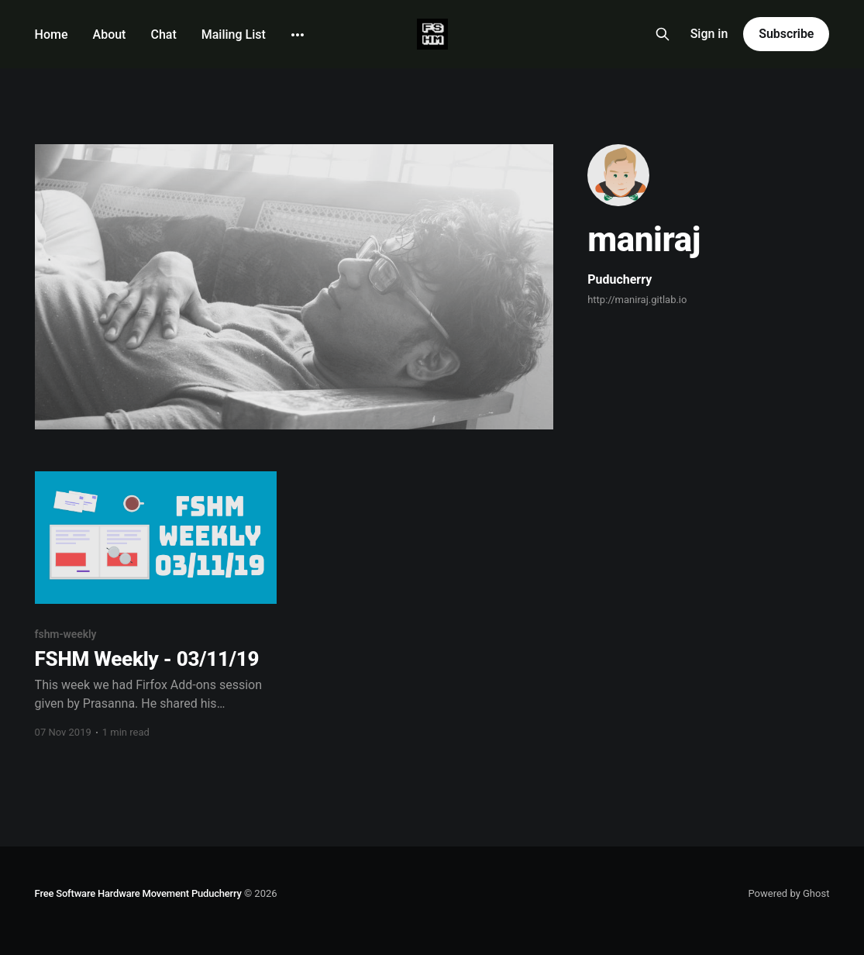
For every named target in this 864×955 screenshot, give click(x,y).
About (109, 34)
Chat (163, 34)
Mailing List (233, 34)
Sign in (709, 33)
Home (51, 34)
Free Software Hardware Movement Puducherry (138, 893)
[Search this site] (662, 34)
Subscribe (786, 33)
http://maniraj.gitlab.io (637, 299)
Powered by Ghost (788, 893)
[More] (297, 35)
